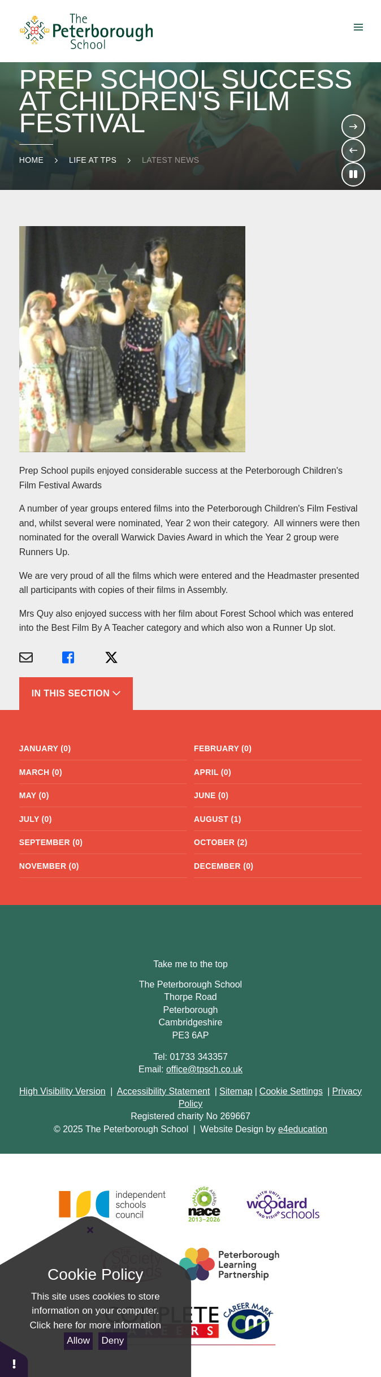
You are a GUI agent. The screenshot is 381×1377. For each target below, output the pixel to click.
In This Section (76, 693)
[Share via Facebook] (83, 658)
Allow (78, 1340)
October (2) (221, 842)
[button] (14, 1358)
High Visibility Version (62, 1091)
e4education (302, 1129)
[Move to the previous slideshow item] (353, 150)
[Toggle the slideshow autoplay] (353, 174)
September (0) (51, 842)
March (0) (40, 772)
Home (31, 159)
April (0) (212, 772)
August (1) (217, 819)
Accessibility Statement (163, 1091)
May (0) (34, 795)
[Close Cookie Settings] (90, 1230)
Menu (349, 27)
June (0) (211, 795)
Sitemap (236, 1091)
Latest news (170, 159)
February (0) (223, 748)
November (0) (49, 866)
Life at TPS (92, 159)
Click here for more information (95, 1325)
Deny (113, 1340)
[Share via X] (126, 658)
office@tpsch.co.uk (204, 1069)
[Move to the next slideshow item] (353, 126)
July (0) (35, 819)
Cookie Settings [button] (291, 1091)
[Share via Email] (40, 658)
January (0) (45, 748)
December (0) (223, 866)
